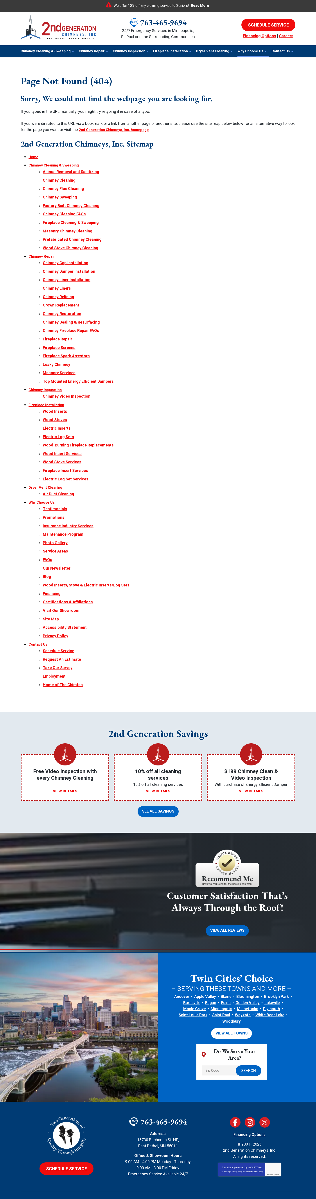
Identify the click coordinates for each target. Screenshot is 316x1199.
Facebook (235, 1098)
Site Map (51, 600)
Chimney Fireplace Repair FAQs (71, 323)
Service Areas (55, 535)
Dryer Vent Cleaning (47, 474)
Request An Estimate (62, 638)
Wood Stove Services (62, 449)
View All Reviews (227, 908)
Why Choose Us (43, 488)
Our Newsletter (56, 551)
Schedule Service (58, 630)
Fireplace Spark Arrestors (66, 348)
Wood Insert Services (62, 441)
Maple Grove (194, 986)
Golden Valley (247, 980)
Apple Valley (205, 973)
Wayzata (243, 992)
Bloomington (247, 973)
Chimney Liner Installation (66, 275)
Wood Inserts (55, 401)
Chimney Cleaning (59, 179)
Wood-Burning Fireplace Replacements (78, 433)
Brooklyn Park (276, 973)
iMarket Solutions (135, 1188)
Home (34, 157)
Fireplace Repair (57, 332)
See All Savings (158, 789)
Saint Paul (221, 992)
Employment (54, 655)
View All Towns (231, 1010)
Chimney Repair (43, 252)
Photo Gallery (55, 527)
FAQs (47, 543)
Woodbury (231, 998)
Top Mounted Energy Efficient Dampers (78, 372)
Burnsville (191, 980)
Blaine (226, 973)
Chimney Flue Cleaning (63, 187)
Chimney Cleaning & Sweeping (56, 165)
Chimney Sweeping (60, 195)
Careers (286, 36)
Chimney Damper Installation (69, 267)
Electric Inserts (57, 417)
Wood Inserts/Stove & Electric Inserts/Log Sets (86, 567)
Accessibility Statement (65, 608)
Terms (277, 1151)
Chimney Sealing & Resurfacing (71, 315)
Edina (226, 980)
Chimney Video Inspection (66, 387)
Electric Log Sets (58, 425)
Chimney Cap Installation (65, 259)
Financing (52, 576)
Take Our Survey (57, 647)
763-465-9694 (163, 22)
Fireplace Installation (48, 395)
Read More (200, 5)
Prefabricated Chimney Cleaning (72, 236)
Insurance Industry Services (68, 511)
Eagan (210, 980)
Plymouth (271, 986)
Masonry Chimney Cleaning (67, 228)
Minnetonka (247, 986)
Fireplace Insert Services (65, 457)
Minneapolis (221, 986)
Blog (47, 559)
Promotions (54, 502)
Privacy (270, 1151)
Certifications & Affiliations (68, 584)
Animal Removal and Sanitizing (71, 171)
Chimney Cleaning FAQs (64, 212)
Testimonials (55, 494)
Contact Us (39, 624)
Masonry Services (59, 364)
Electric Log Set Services (65, 466)
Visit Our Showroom (61, 592)
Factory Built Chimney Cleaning (71, 204)
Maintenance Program (63, 519)
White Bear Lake (269, 992)
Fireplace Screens (59, 340)
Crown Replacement (61, 299)
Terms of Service (252, 1148)
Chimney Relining (58, 291)
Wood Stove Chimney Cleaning (70, 244)
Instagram (250, 1098)
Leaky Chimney (56, 356)
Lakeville (272, 980)
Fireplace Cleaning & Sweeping (71, 220)
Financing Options (259, 36)
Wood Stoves (55, 409)
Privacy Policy (55, 616)
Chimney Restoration (62, 307)
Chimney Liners (57, 283)
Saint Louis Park (193, 992)
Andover (181, 973)
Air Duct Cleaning (58, 480)
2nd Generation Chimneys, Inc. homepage (116, 130)
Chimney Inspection (47, 380)
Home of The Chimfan (63, 663)
